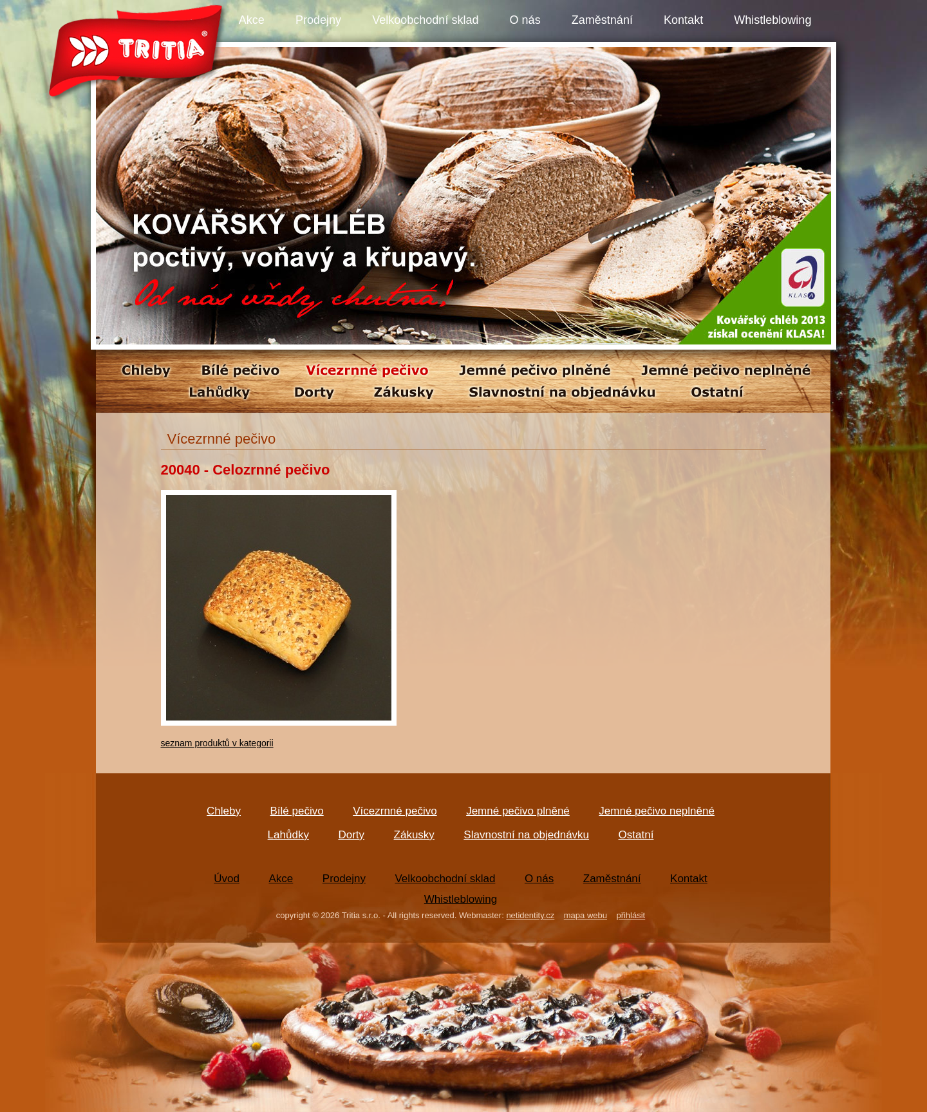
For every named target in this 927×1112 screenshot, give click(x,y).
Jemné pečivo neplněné (657, 811)
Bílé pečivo (297, 811)
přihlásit (630, 915)
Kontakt (683, 20)
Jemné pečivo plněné (518, 811)
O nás (525, 20)
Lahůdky (288, 835)
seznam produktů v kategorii (217, 743)
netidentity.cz (530, 915)
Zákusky (414, 835)
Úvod (226, 878)
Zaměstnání (602, 20)
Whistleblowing (772, 20)
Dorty (351, 835)
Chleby (224, 811)
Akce (252, 20)
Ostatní (636, 835)
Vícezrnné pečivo (394, 811)
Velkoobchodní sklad (425, 20)
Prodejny (318, 20)
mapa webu (585, 915)
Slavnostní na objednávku (526, 835)
